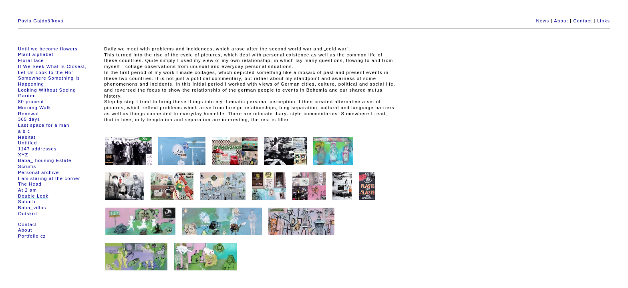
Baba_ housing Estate (45, 160)
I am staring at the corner (49, 178)
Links (603, 20)
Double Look (33, 196)
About (561, 20)
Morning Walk (34, 107)
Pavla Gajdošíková (41, 20)
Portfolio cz (32, 236)
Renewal (28, 113)
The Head (30, 184)
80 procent (31, 101)
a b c (24, 131)
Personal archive (38, 172)
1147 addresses (37, 148)
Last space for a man (43, 125)
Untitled (27, 142)
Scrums (27, 166)
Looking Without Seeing (47, 90)
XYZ (23, 154)
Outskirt (27, 213)
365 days (29, 119)
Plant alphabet (35, 54)
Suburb (26, 201)
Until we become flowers (48, 48)
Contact (582, 20)
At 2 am (27, 190)
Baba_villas (32, 207)
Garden (27, 95)
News (542, 20)
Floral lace (31, 60)
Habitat (27, 137)
